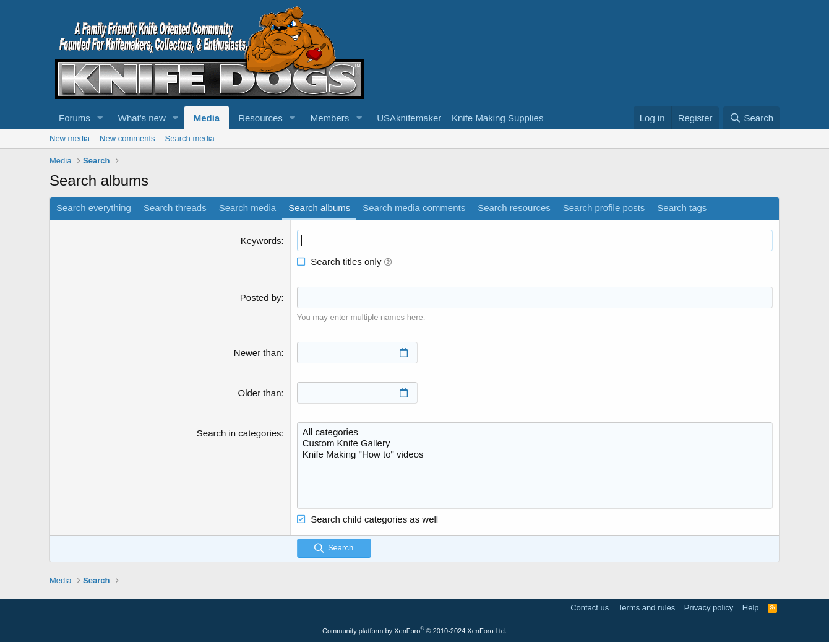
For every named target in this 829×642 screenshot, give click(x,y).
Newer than (257, 352)
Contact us (589, 607)
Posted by (260, 297)
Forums (74, 118)
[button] (100, 117)
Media (207, 118)
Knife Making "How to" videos (534, 454)
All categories (534, 432)
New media (69, 138)
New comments (127, 138)
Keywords (261, 240)
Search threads (175, 207)
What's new (142, 118)
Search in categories (239, 433)
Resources (260, 118)
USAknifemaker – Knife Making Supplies (460, 118)
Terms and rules (646, 607)
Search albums (319, 207)
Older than (259, 393)
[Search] (751, 117)
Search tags (682, 207)
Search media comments (414, 207)
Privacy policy (708, 607)
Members (330, 118)
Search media (190, 138)
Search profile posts (604, 207)
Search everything (93, 207)
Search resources (514, 207)
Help (750, 607)
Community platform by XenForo (414, 631)
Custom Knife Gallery (534, 443)
